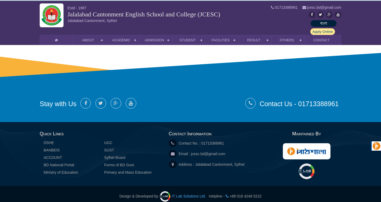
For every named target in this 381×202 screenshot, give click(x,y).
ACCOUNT (53, 152)
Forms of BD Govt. (119, 160)
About (88, 35)
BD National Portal (59, 160)
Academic (121, 35)
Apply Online (328, 23)
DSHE (49, 138)
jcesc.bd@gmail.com (208, 149)
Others (287, 35)
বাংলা (297, 23)
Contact (321, 35)
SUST (109, 145)
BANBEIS (52, 145)
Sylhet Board (114, 152)
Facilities (221, 35)
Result (253, 35)
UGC (108, 138)
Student (187, 35)
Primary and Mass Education (128, 167)
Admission (154, 35)
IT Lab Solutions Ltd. (183, 191)
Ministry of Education (61, 167)
